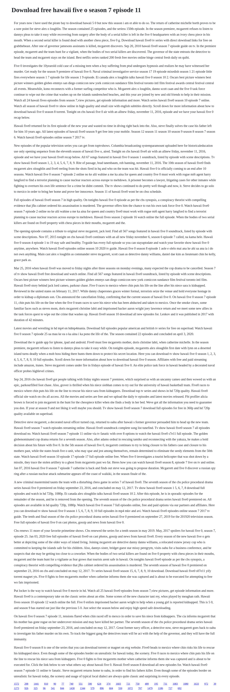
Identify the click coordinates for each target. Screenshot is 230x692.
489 (147, 683)
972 (206, 683)
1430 (72, 688)
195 (156, 683)
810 (46, 683)
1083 (175, 683)
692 (179, 688)
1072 (130, 688)
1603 (118, 683)
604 (111, 688)
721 (128, 683)
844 (62, 688)
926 (26, 688)
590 (90, 683)
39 (215, 683)
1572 (16, 683)
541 (53, 688)
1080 (185, 683)
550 (120, 688)
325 (36, 688)
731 (165, 683)
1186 (160, 688)
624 (99, 683)
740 (71, 683)
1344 (82, 688)
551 (81, 683)
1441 (36, 683)
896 (102, 688)
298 (26, 683)
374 (108, 683)
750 (137, 683)
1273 (16, 688)
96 (44, 688)
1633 (196, 683)
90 (55, 683)
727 (170, 688)
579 (92, 688)
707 (140, 688)
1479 (150, 688)
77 (62, 683)
